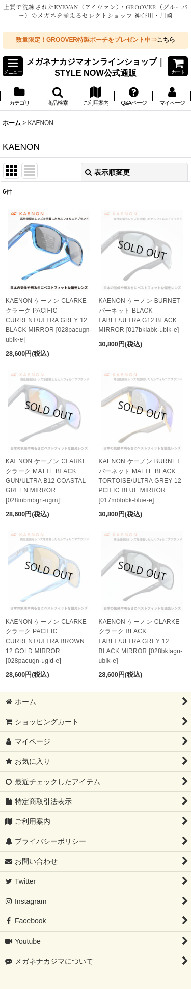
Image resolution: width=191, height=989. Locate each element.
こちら (166, 39)
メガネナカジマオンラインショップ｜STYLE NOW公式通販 (95, 67)
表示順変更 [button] (107, 172)
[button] (13, 66)
